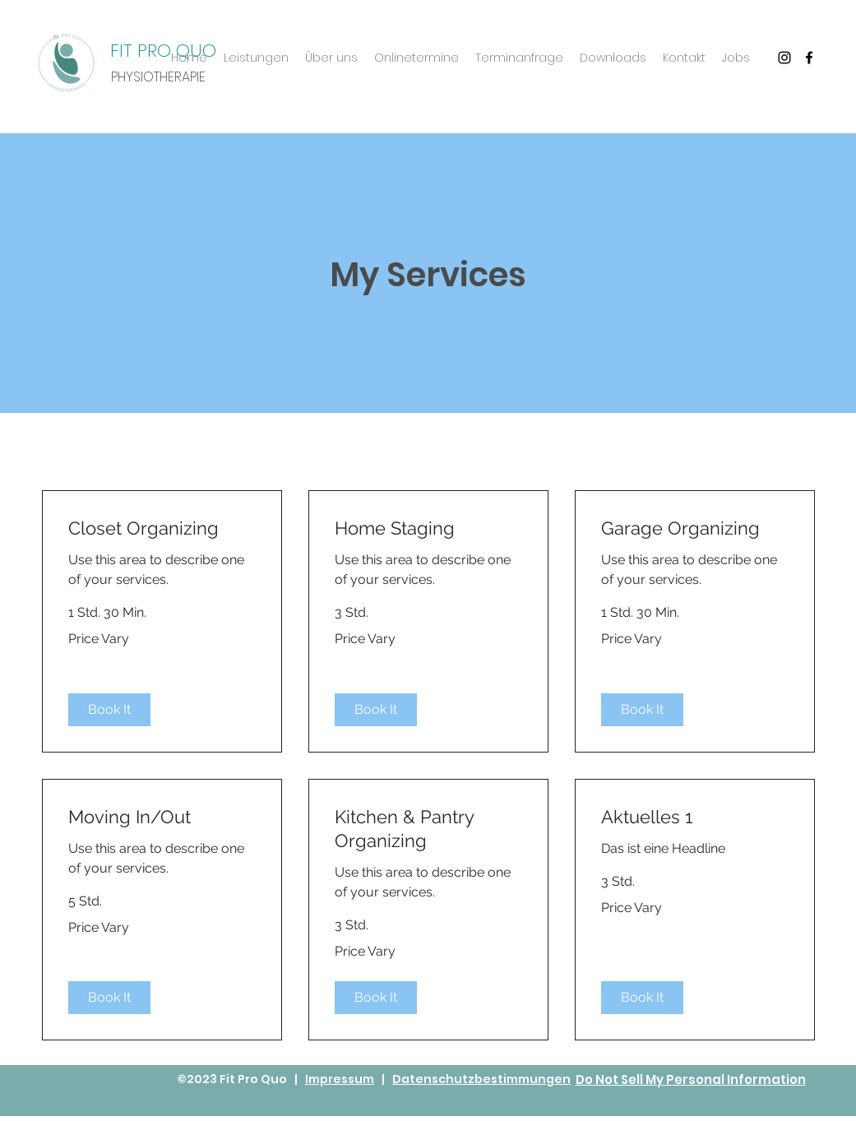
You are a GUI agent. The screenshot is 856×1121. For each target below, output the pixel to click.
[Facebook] (809, 57)
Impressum (339, 1079)
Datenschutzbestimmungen (481, 1079)
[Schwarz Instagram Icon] (784, 57)
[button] (109, 709)
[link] (162, 528)
